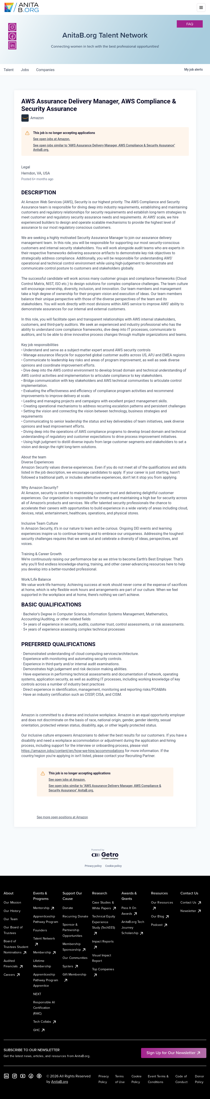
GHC (39, 1030)
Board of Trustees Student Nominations (16, 947)
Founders (40, 930)
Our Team (11, 919)
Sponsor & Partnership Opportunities (72, 930)
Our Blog (160, 916)
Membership (45, 952)
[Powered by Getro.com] (105, 854)
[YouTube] (22, 1076)
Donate (68, 908)
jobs (25, 70)
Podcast (159, 924)
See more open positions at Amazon (62, 817)
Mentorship (44, 908)
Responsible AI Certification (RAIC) (44, 1008)
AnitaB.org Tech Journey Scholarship (132, 927)
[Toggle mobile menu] (201, 7)
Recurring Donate (75, 916)
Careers (12, 974)
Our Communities (75, 957)
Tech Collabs (45, 1021)
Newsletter (191, 911)
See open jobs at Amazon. (51, 139)
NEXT (37, 994)
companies (45, 70)
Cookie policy (113, 866)
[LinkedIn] (6, 1076)
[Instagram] (12, 27)
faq (189, 23)
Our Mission (12, 902)
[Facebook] (31, 1076)
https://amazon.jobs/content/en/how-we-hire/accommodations (72, 751)
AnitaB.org (59, 1081)
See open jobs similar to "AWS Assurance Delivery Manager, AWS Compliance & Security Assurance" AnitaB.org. (104, 148)
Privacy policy (93, 866)
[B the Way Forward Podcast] (39, 1076)
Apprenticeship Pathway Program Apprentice (45, 980)
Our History (12, 911)
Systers (71, 966)
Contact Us (191, 902)
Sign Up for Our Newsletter (174, 1052)
